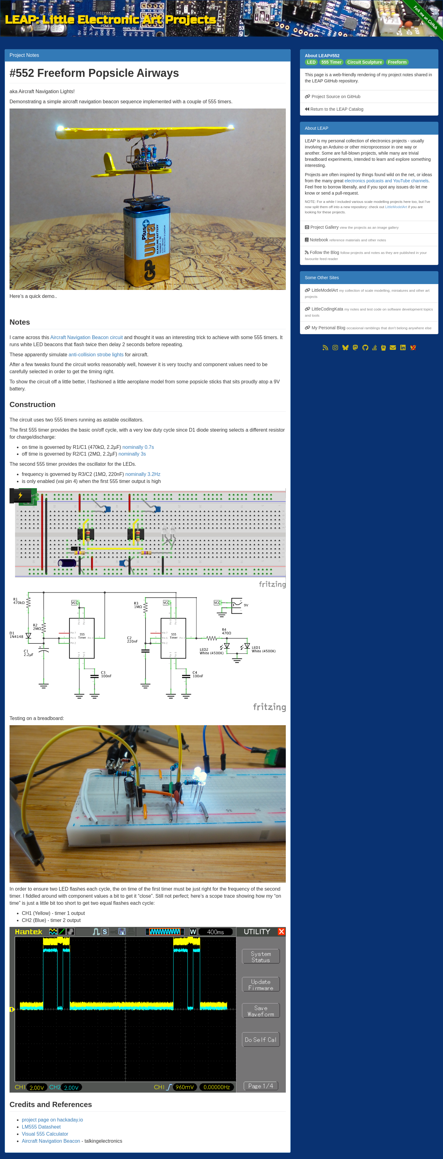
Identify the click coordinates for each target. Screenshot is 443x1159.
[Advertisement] (369, 395)
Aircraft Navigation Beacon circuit (86, 337)
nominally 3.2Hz (143, 474)
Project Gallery (352, 227)
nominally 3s (132, 454)
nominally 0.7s (138, 447)
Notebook (345, 239)
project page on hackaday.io (52, 1119)
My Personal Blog (368, 327)
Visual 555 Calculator (45, 1134)
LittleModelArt (396, 207)
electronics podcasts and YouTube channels (387, 180)
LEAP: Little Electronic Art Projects (110, 19)
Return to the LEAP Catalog (334, 109)
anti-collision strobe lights (96, 354)
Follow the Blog (366, 255)
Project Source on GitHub (333, 96)
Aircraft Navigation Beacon (51, 1141)
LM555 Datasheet (41, 1126)
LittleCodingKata (369, 312)
